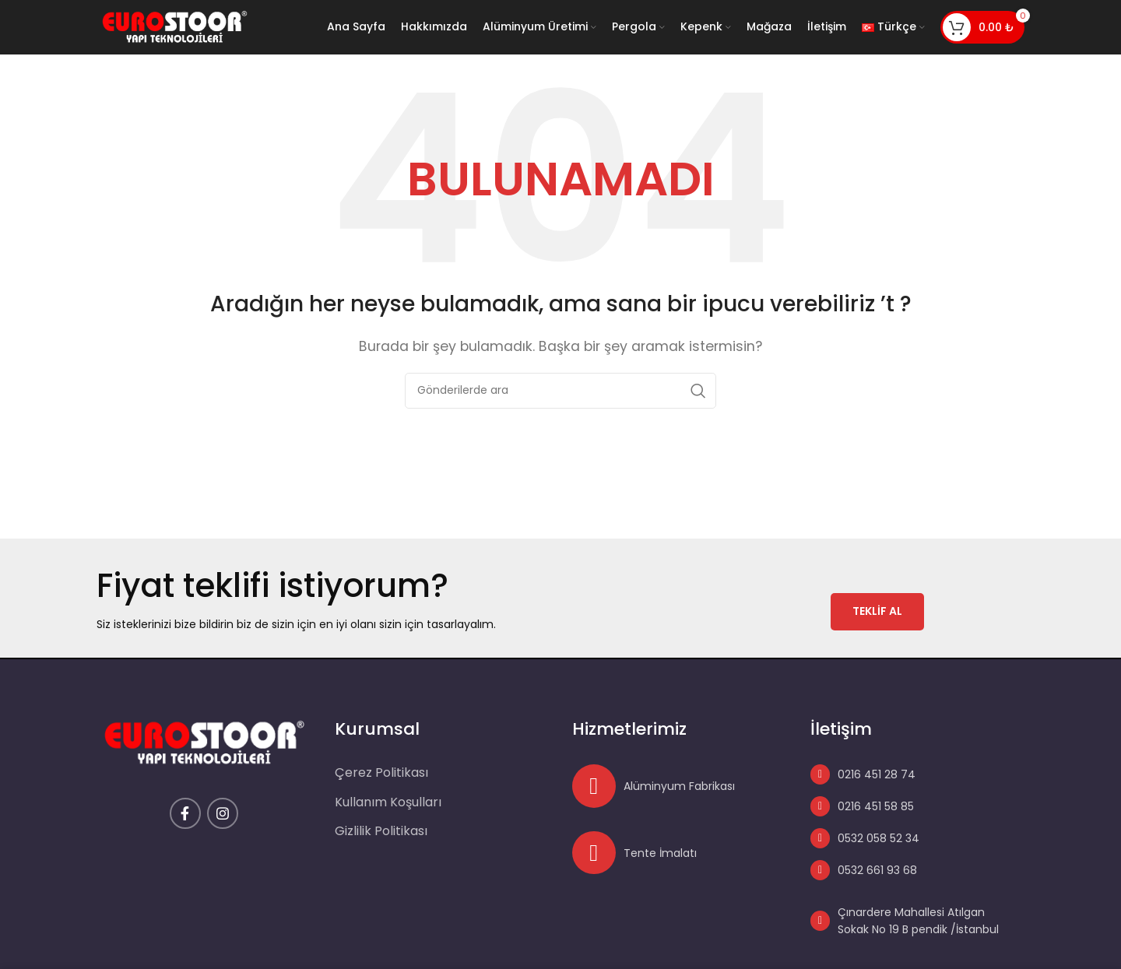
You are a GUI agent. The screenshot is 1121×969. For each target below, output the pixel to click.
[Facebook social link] (185, 814)
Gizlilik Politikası (381, 832)
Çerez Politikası (381, 773)
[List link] (908, 775)
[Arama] (560, 391)
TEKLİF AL (877, 612)
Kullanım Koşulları (388, 802)
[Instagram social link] (222, 814)
